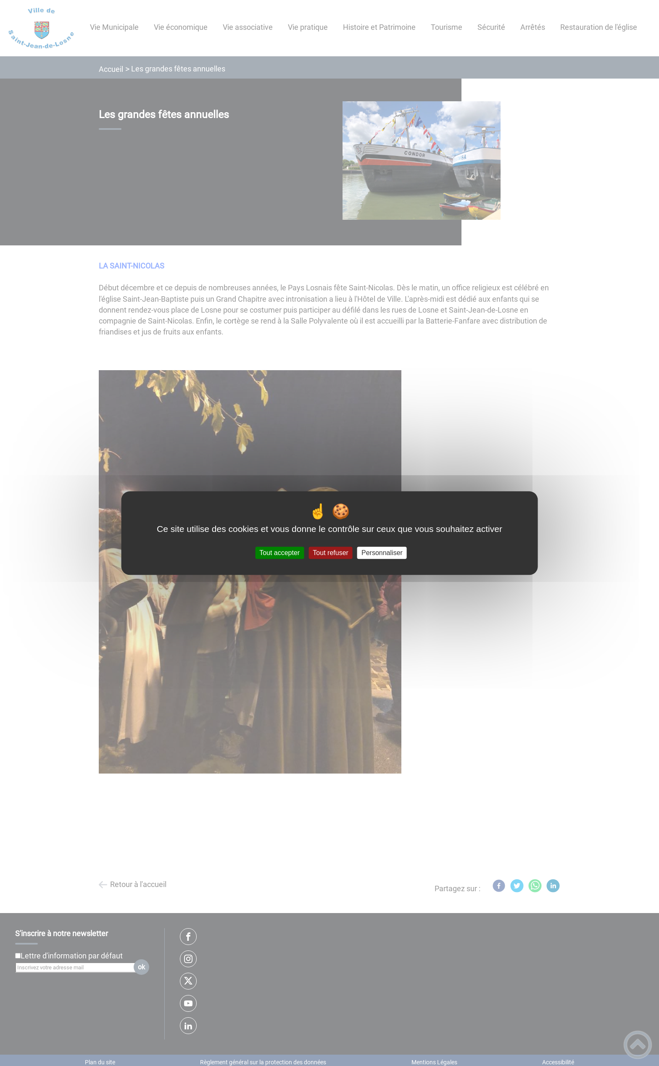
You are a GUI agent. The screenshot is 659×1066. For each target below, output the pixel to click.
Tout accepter (279, 552)
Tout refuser (330, 552)
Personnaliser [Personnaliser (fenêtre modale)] (382, 552)
